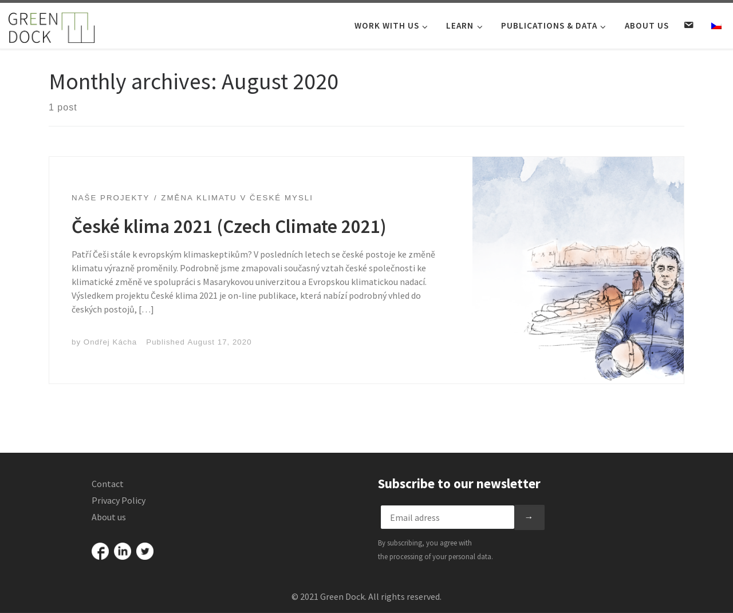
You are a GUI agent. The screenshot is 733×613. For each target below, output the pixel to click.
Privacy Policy (118, 500)
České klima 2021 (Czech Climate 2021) (229, 226)
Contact (108, 483)
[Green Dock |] (51, 25)
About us (109, 517)
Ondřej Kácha (110, 342)
